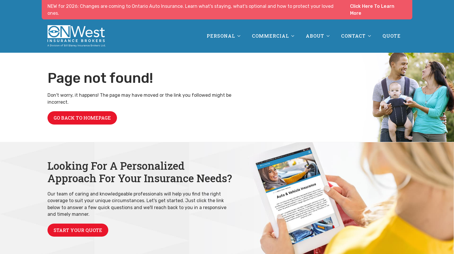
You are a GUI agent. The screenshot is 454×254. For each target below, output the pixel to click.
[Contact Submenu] (371, 36)
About (315, 36)
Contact (353, 36)
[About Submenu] (329, 36)
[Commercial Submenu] (294, 36)
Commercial (270, 36)
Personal (221, 36)
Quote (391, 36)
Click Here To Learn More (372, 9)
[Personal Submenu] (240, 36)
